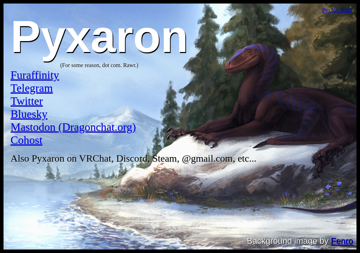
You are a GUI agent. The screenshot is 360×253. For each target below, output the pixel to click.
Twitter (27, 101)
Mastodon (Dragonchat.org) (73, 127)
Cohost (27, 140)
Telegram (32, 88)
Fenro (342, 241)
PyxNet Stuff (337, 10)
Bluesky (29, 114)
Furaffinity (35, 75)
